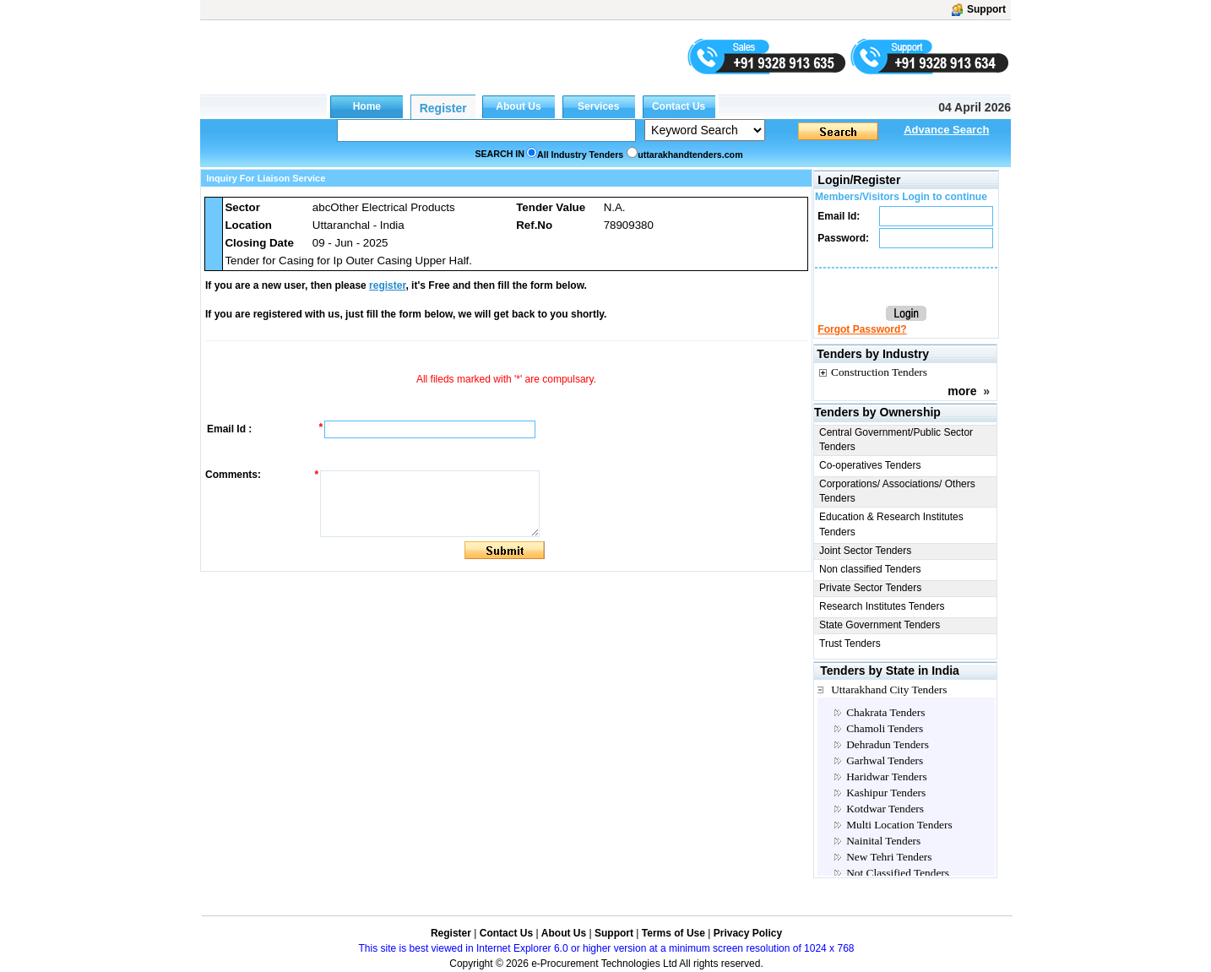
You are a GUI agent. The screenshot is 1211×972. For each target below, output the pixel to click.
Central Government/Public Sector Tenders (896, 439)
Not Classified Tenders (897, 872)
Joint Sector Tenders (865, 551)
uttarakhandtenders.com (690, 154)
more (962, 391)
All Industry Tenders (580, 154)
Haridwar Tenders (886, 776)
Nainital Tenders (883, 840)
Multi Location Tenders (899, 824)
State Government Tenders (879, 625)
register (387, 285)
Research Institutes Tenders (882, 606)
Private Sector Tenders (870, 588)
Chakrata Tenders (885, 712)
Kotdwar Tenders (885, 808)
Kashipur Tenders (886, 792)
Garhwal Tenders (884, 760)
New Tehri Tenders (888, 856)
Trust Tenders (850, 643)
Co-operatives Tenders (870, 465)
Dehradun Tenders (887, 744)
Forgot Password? (861, 329)
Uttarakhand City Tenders (889, 689)
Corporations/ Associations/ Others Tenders (897, 491)
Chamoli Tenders (884, 728)
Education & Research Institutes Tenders (891, 524)
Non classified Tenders (870, 569)
